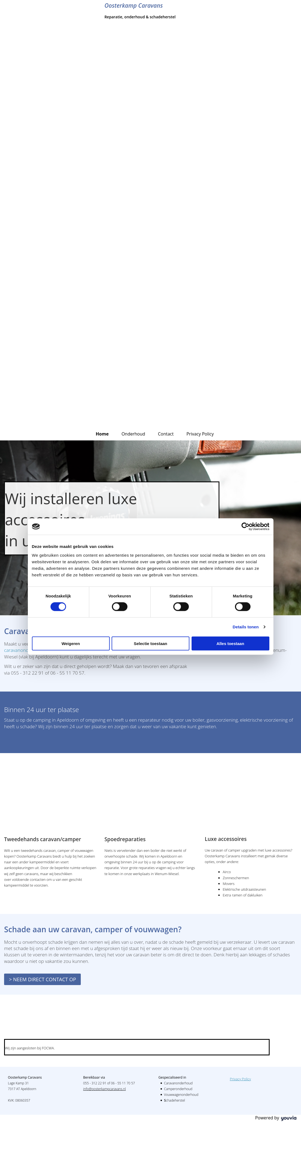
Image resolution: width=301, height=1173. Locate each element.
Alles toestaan (230, 643)
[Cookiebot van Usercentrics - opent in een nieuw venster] (245, 526)
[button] (42, 979)
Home (102, 434)
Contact (166, 434)
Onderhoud (133, 434)
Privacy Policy (200, 434)
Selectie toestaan (150, 643)
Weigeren (70, 643)
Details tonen (246, 627)
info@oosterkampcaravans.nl (104, 1089)
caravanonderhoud (24, 650)
